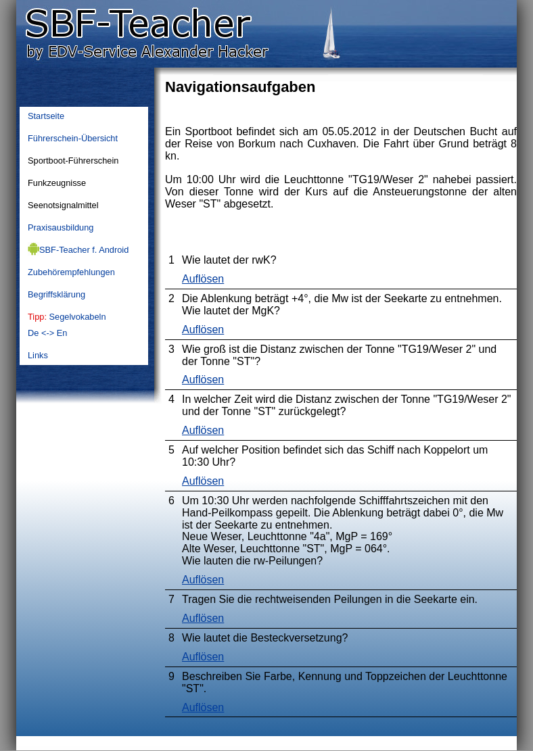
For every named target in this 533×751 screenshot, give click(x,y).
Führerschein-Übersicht (73, 138)
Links (38, 355)
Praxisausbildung (60, 227)
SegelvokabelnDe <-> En (67, 325)
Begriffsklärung (56, 294)
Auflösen (203, 279)
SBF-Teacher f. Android (78, 249)
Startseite (46, 116)
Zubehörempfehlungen (71, 272)
